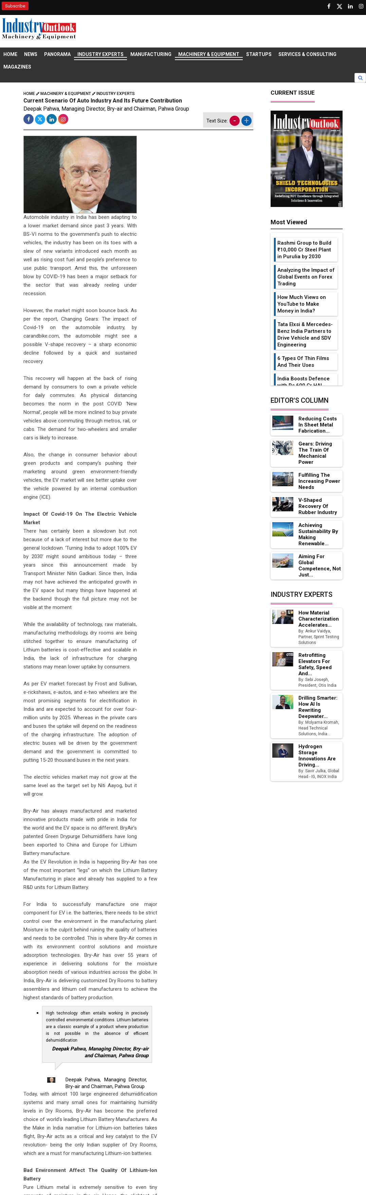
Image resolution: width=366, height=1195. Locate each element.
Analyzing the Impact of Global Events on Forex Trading (306, 277)
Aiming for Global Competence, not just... (319, 566)
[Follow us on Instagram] (361, 6)
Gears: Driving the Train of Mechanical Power (315, 453)
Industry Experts (100, 55)
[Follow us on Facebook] (329, 6)
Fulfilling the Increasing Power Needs (319, 481)
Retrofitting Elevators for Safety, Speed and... (315, 664)
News (30, 55)
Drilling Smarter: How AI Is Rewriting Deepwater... (317, 707)
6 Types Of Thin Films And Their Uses (303, 362)
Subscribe (15, 5)
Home (10, 55)
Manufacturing (150, 55)
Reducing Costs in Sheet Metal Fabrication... (317, 425)
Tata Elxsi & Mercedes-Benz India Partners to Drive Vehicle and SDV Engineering (305, 335)
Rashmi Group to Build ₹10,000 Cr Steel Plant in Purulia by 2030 (304, 250)
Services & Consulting (307, 55)
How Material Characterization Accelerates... (318, 619)
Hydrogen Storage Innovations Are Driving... (317, 756)
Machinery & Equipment (208, 55)
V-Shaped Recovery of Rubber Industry (317, 506)
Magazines (17, 67)
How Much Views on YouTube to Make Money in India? (301, 304)
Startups (259, 55)
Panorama (57, 55)
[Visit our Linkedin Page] (350, 6)
